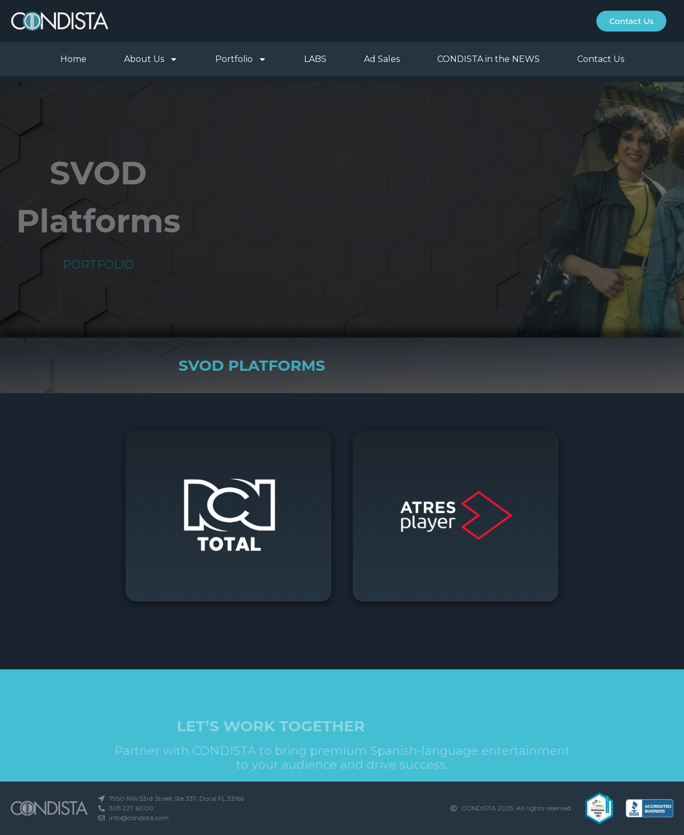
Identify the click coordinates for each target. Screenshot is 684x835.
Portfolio (241, 59)
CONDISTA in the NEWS (488, 59)
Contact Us (600, 59)
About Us (151, 59)
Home (73, 59)
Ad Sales (382, 59)
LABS (315, 59)
